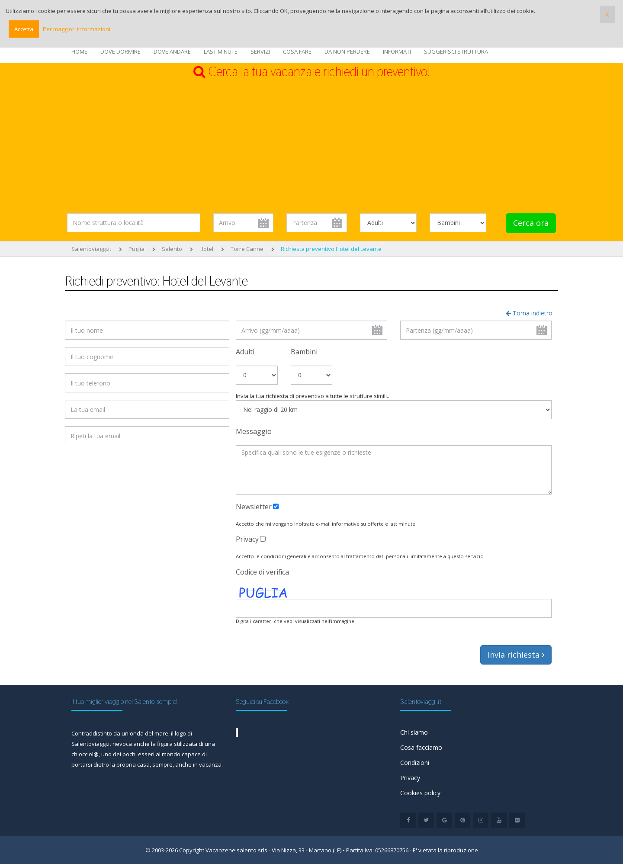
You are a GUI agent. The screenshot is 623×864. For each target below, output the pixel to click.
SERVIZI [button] (260, 51)
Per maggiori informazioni (76, 29)
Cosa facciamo (421, 747)
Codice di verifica (262, 572)
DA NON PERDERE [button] (347, 51)
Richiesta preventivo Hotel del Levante (331, 249)
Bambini (304, 352)
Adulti (245, 352)
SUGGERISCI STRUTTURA (456, 51)
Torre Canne (247, 249)
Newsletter (254, 506)
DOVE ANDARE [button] (172, 51)
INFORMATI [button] (397, 51)
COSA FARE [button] (297, 51)
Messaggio (254, 431)
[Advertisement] (311, 146)
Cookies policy (420, 793)
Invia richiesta (516, 654)
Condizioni (414, 762)
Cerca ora (531, 223)
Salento (172, 249)
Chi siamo (414, 732)
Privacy (247, 539)
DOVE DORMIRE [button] (120, 51)
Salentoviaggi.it (91, 249)
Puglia (136, 249)
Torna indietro (529, 313)
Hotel (206, 249)
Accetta (23, 29)
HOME (79, 51)
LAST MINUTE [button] (221, 51)
